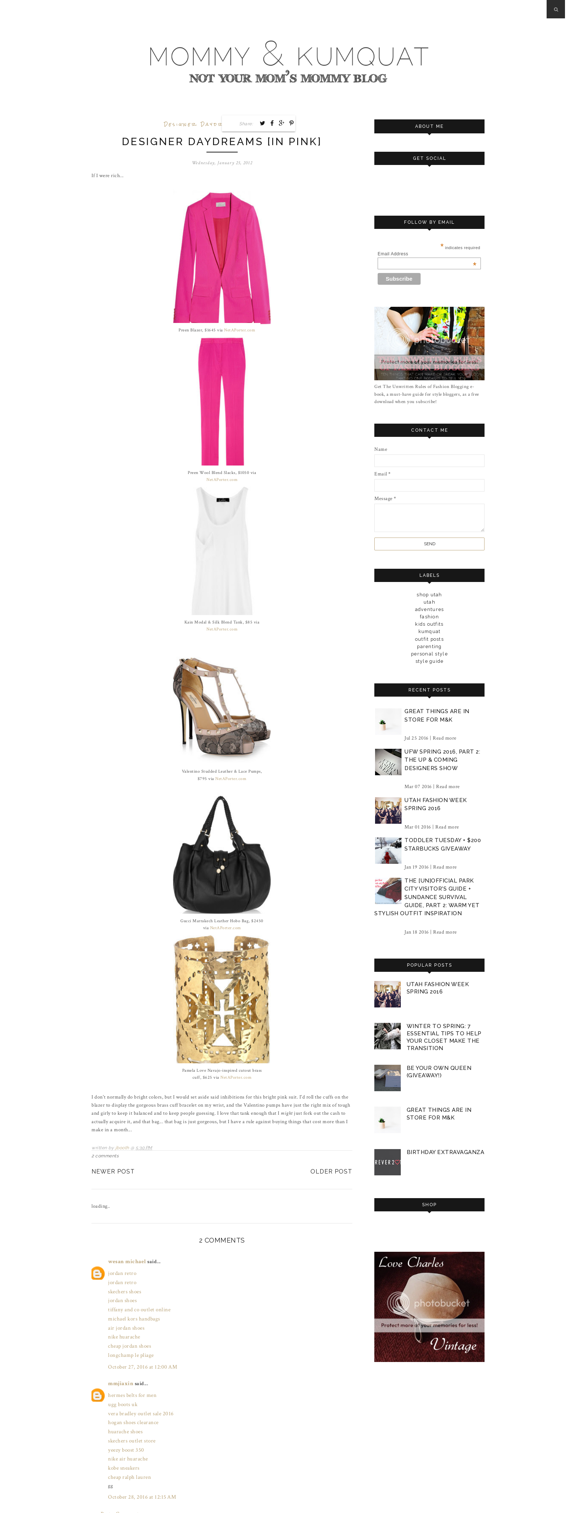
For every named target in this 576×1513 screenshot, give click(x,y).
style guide (429, 661)
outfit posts (429, 639)
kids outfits (429, 623)
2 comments (105, 1154)
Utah (429, 601)
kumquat (429, 631)
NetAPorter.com (239, 330)
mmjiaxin (119, 1372)
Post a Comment (118, 1491)
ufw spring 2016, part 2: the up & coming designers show (442, 759)
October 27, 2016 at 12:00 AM (140, 1356)
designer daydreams (202, 124)
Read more (445, 737)
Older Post (331, 1170)
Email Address (427, 253)
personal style (429, 653)
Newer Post (113, 1170)
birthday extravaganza (445, 1150)
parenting (429, 646)
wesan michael (125, 1260)
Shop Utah (429, 594)
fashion (429, 616)
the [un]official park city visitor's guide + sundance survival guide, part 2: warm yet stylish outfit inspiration (427, 897)
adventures (429, 609)
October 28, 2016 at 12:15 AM (140, 1476)
